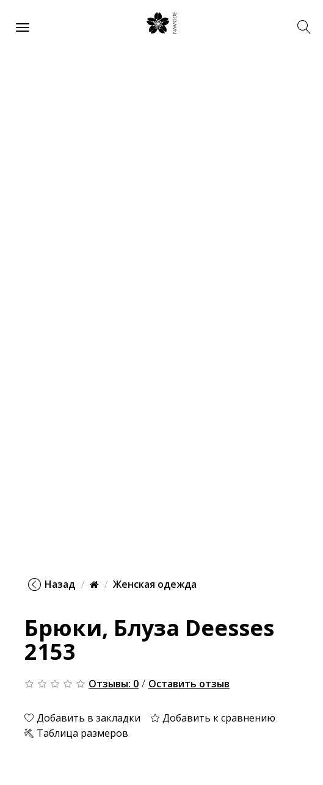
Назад (51, 584)
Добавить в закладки (82, 717)
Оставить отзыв (189, 683)
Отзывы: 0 (114, 683)
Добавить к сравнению (212, 717)
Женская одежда (155, 584)
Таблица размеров (76, 733)
